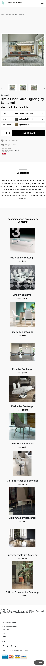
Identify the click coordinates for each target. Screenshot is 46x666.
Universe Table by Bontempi (22, 555)
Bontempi (5, 95)
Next (44, 84)
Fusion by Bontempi (22, 406)
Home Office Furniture (17, 14)
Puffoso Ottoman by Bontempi (22, 592)
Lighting (7, 14)
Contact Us (6, 629)
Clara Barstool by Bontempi (22, 480)
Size (22, 114)
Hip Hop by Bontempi (22, 257)
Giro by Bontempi (22, 294)
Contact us (5, 152)
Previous (2, 84)
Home (2, 14)
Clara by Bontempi (22, 332)
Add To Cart (29, 133)
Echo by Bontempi (22, 369)
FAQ (3, 633)
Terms (4, 636)
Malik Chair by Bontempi (22, 518)
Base (22, 119)
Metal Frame (22, 124)
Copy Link (16, 150)
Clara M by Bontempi (22, 443)
